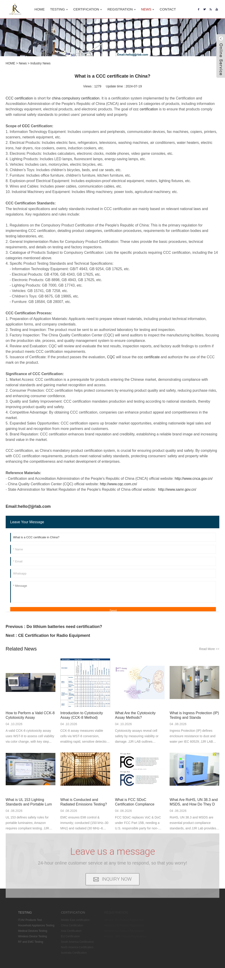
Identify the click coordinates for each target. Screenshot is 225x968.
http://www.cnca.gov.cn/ (194, 478)
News (23, 63)
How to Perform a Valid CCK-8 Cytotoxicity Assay (30, 715)
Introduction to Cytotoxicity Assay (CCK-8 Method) (81, 715)
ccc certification (145, 109)
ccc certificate (149, 357)
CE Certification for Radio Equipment (54, 635)
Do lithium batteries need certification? (64, 626)
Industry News (40, 63)
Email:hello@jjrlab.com (28, 506)
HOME (10, 63)
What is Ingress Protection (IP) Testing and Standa (194, 715)
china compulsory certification (75, 98)
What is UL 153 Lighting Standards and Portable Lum (29, 802)
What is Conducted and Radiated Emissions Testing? (83, 802)
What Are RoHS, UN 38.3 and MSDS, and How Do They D (194, 802)
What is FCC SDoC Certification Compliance (134, 802)
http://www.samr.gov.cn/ (177, 489)
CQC (111, 357)
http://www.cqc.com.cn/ (118, 484)
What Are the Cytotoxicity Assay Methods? (135, 715)
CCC (26, 126)
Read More (209, 649)
